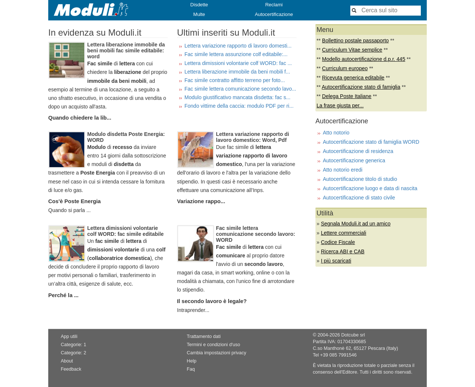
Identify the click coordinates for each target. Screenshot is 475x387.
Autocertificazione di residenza (358, 151)
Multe (199, 14)
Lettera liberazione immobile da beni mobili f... (237, 72)
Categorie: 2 (73, 352)
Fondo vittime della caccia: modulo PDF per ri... (239, 106)
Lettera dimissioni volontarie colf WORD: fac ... (238, 63)
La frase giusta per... (340, 105)
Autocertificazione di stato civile (359, 198)
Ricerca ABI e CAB (343, 251)
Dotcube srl (353, 335)
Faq (191, 369)
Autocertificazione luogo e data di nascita (370, 188)
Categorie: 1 (73, 344)
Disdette (199, 4)
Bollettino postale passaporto (355, 40)
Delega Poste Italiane (346, 96)
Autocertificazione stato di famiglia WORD (371, 142)
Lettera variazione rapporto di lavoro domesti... (238, 46)
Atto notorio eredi (343, 170)
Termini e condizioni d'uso (213, 344)
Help (191, 361)
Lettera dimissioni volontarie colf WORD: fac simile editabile (125, 231)
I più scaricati (336, 261)
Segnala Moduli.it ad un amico (356, 224)
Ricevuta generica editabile (353, 78)
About (67, 361)
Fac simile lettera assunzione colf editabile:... (236, 54)
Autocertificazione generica (354, 160)
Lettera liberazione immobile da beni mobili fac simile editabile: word (126, 50)
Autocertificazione (274, 14)
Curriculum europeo (345, 68)
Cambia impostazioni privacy (216, 352)
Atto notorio (336, 133)
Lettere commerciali (343, 233)
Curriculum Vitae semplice (352, 50)
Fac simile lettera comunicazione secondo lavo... (240, 89)
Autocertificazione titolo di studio (360, 179)
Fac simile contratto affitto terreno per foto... (234, 80)
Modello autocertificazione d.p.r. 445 (363, 59)
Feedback (71, 369)
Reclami (274, 4)
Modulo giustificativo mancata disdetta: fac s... (237, 97)
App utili (69, 336)
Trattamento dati (203, 336)
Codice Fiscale (338, 242)
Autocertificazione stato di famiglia (361, 87)
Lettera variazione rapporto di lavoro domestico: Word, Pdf (252, 137)
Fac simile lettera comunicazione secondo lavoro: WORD (255, 234)
